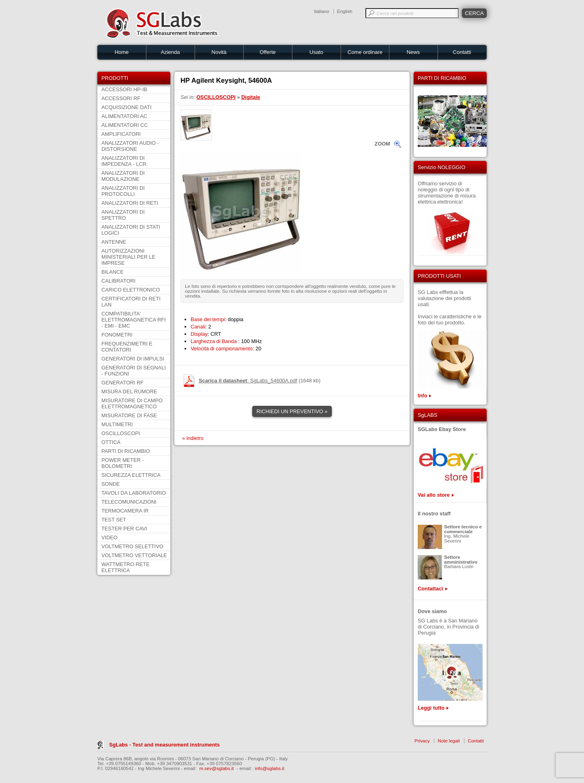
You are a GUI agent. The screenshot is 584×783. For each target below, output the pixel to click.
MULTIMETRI (117, 424)
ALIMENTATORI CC (124, 125)
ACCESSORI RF (120, 98)
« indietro (193, 438)
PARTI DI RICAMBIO (125, 451)
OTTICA (110, 442)
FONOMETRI (117, 335)
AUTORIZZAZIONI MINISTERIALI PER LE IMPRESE (128, 257)
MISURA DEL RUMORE (129, 391)
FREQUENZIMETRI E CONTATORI (126, 347)
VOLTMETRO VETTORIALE (134, 555)
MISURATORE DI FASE (129, 415)
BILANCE (112, 272)
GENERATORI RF (122, 383)
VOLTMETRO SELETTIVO (132, 546)
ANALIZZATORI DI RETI (129, 203)
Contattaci (430, 589)
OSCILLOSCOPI (120, 433)
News (413, 52)
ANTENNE (113, 242)
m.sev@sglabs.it (217, 768)
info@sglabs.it (269, 768)
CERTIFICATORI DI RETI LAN (131, 302)
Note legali (448, 740)
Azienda (170, 52)
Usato (316, 52)
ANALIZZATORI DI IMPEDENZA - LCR (123, 161)
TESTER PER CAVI (124, 529)
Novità (219, 52)
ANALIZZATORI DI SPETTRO (123, 215)
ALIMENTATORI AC (124, 116)
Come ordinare (365, 52)
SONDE (110, 484)
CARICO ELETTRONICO (130, 290)
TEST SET (113, 520)
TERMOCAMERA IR (125, 511)
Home (122, 52)
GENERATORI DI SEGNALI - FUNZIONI (133, 371)
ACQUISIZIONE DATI (126, 107)
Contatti (462, 52)
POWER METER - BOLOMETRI (122, 463)
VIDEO (109, 537)
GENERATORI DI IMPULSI (132, 359)
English (344, 11)
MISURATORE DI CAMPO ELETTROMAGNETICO (132, 403)
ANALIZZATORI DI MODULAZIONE (123, 176)
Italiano (321, 11)
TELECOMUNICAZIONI (129, 502)
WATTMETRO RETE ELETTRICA (125, 567)
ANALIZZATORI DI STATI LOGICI (130, 230)
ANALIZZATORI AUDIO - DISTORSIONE (130, 146)
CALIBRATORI (118, 281)
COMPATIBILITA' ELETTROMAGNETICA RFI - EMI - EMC (133, 320)
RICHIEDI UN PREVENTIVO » (292, 411)
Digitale (250, 97)
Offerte (268, 52)
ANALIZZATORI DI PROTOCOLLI (123, 191)
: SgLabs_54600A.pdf (248, 381)
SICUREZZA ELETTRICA (131, 475)
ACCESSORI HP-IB (124, 89)
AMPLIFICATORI (121, 134)
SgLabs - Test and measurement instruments (164, 745)
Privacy (422, 740)
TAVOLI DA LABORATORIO (133, 493)
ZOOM (382, 144)
